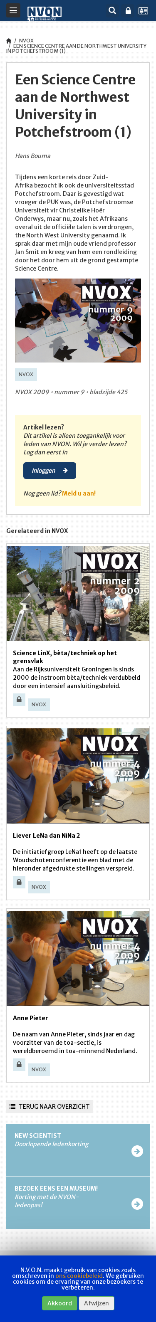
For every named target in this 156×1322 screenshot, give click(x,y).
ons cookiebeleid (79, 1276)
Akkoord (59, 1303)
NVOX (26, 40)
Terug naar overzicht (50, 1106)
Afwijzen (96, 1303)
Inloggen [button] (50, 470)
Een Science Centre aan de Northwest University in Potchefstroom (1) (76, 48)
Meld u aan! (79, 493)
